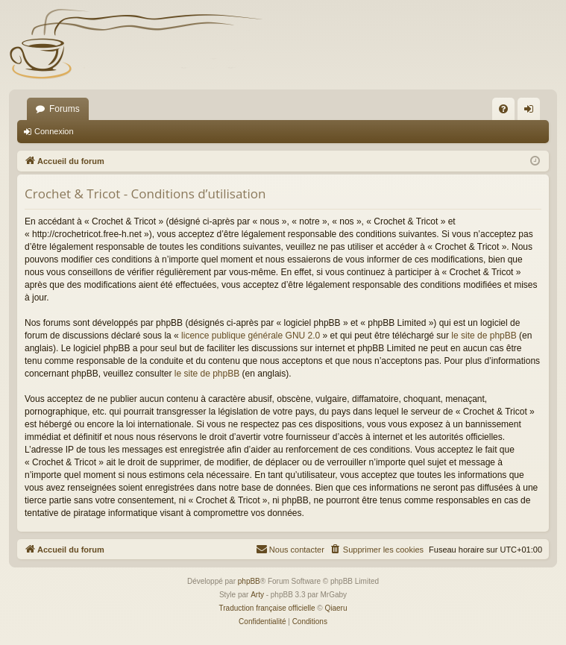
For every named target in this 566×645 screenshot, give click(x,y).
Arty (257, 595)
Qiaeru (335, 608)
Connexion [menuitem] (532, 112)
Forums (64, 109)
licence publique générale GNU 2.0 (250, 335)
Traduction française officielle (267, 608)
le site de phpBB (483, 335)
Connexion (54, 131)
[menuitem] (503, 109)
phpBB (249, 581)
